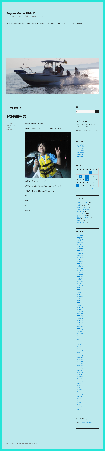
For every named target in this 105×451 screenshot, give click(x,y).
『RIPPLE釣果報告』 (86, 422)
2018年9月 (80, 398)
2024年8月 (80, 270)
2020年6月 (80, 361)
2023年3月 (80, 302)
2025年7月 (80, 252)
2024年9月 (80, 268)
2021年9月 (80, 335)
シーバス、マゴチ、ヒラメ (84, 209)
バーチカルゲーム (81, 213)
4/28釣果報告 (80, 145)
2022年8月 (80, 315)
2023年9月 (80, 291)
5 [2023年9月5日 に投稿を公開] (80, 176)
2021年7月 (80, 339)
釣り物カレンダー (54, 23)
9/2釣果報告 (16, 116)
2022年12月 (80, 307)
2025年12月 (80, 242)
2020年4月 (80, 365)
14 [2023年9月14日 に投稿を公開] (87, 179)
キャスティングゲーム (82, 207)
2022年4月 (80, 322)
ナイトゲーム (13, 127)
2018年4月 (80, 408)
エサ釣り (79, 206)
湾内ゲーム (80, 220)
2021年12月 (80, 330)
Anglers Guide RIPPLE (20, 13)
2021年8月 (80, 337)
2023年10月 (80, 289)
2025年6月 (80, 254)
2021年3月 (79, 346)
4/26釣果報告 (80, 147)
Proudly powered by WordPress (29, 443)
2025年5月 (80, 255)
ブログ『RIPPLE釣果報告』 (15, 23)
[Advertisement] (53, 42)
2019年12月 (80, 371)
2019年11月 (80, 372)
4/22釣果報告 (80, 150)
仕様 (28, 23)
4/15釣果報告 (80, 156)
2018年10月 (80, 397)
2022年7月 (80, 317)
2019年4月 (80, 385)
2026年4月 (80, 235)
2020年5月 (80, 363)
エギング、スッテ (81, 204)
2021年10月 (80, 333)
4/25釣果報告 (80, 148)
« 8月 (80, 189)
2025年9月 (80, 248)
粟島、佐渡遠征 (81, 222)
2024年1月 (80, 283)
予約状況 (35, 23)
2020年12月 (80, 350)
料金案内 (43, 23)
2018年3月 (79, 410)
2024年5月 (80, 276)
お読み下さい (66, 23)
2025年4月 (80, 257)
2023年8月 (80, 293)
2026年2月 (80, 239)
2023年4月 (80, 300)
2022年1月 (80, 328)
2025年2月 (80, 261)
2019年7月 (80, 380)
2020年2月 (80, 369)
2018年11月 (80, 395)
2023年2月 (80, 304)
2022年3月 (80, 324)
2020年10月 (80, 354)
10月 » (94, 189)
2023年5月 (80, 298)
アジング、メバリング (12, 126)
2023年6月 (80, 296)
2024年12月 (80, 263)
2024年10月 (80, 267)
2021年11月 (80, 332)
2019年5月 (80, 384)
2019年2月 (80, 389)
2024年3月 (80, 280)
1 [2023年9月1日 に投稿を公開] (90, 173)
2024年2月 (80, 281)
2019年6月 (80, 382)
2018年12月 (80, 393)
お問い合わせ (77, 23)
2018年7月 (80, 402)
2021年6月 (80, 341)
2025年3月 (80, 259)
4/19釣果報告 (80, 152)
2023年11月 (80, 287)
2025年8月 (80, 250)
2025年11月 (80, 244)
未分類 (78, 219)
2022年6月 (80, 319)
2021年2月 (80, 348)
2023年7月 (80, 294)
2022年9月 (80, 313)
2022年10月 (80, 311)
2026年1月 (80, 241)
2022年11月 (80, 309)
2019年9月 (80, 376)
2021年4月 (80, 345)
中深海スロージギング (82, 217)
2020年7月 (80, 359)
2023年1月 (79, 306)
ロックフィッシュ (81, 215)
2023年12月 (80, 285)
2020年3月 (80, 367)
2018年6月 (80, 404)
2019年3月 (80, 387)
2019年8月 (80, 378)
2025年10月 (80, 246)
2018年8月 (80, 400)
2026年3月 (80, 237)
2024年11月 (80, 265)
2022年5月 (80, 320)
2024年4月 (80, 278)
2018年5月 (80, 406)
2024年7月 (80, 272)
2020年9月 (80, 356)
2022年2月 (80, 326)
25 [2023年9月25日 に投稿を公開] (77, 185)
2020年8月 (80, 358)
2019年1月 (79, 391)
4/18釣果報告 (80, 154)
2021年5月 (80, 343)
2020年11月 (80, 352)
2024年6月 (80, 274)
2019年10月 (80, 374)
